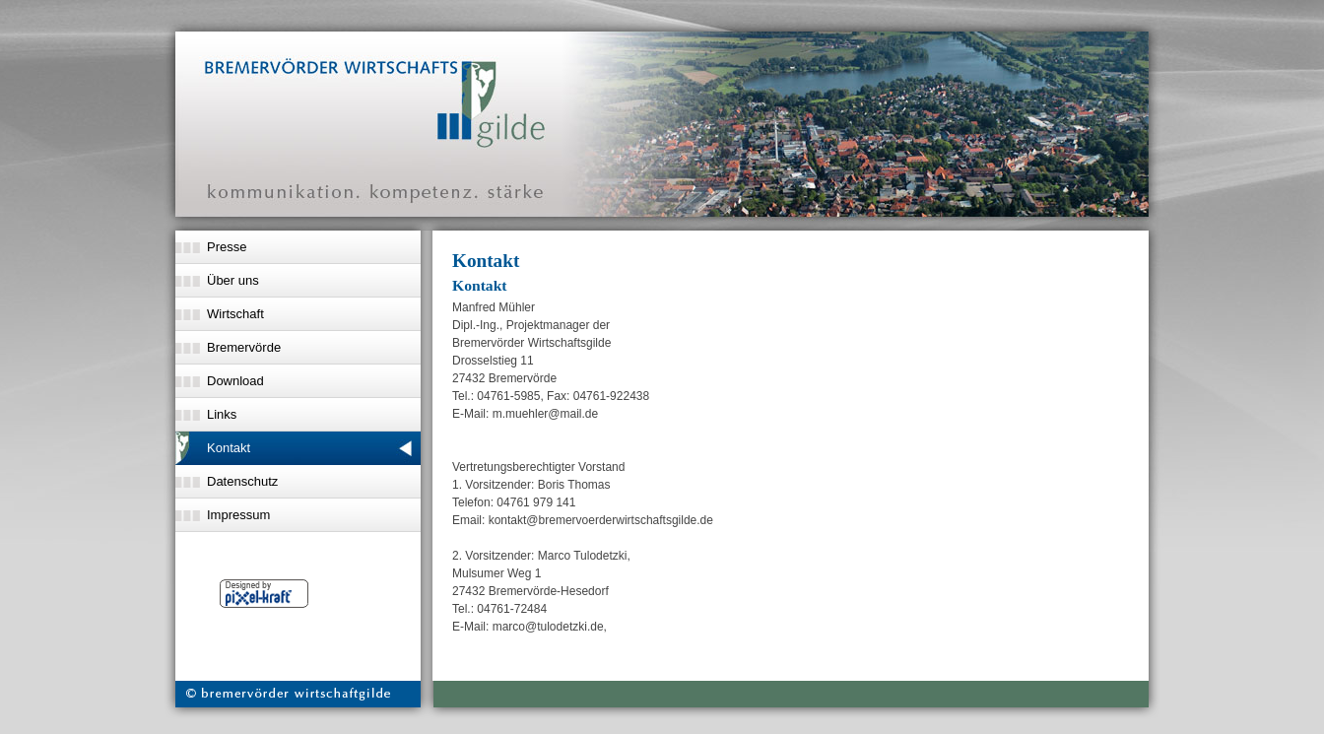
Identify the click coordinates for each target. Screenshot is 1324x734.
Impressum (238, 514)
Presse (226, 246)
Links (221, 414)
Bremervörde (244, 347)
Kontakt (228, 447)
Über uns (233, 280)
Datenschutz (242, 481)
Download (235, 380)
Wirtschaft (235, 313)
